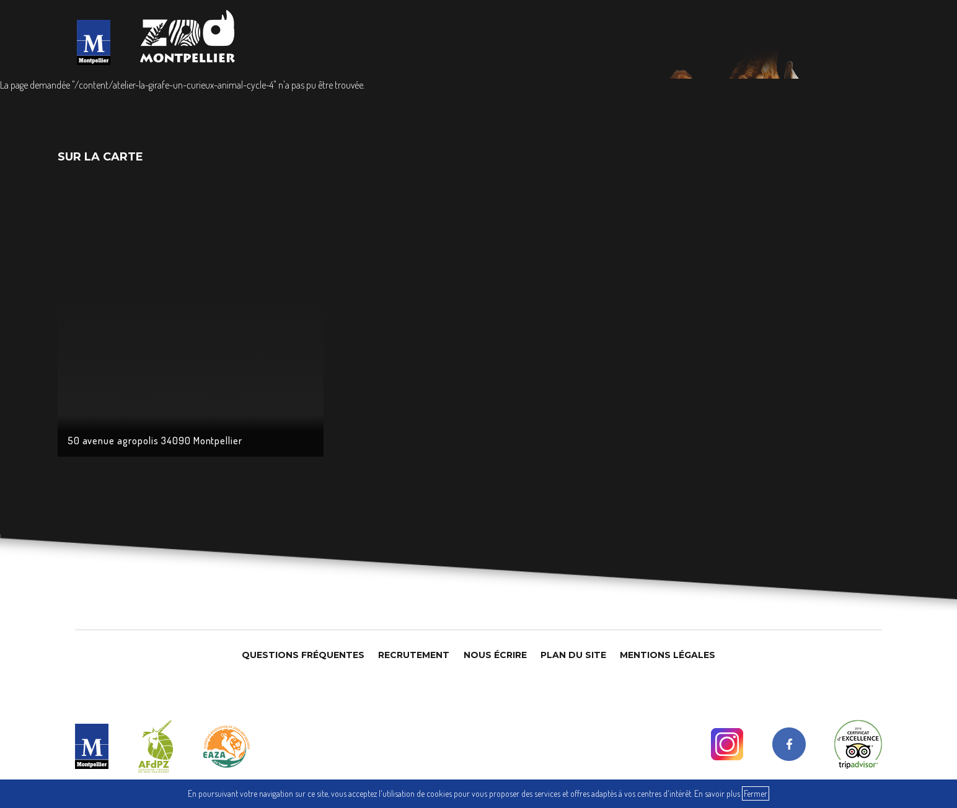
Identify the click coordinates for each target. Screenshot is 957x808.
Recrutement (413, 655)
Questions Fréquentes (303, 655)
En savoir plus (717, 793)
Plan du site (573, 655)
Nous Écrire (495, 655)
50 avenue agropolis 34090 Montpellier (155, 440)
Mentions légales (667, 655)
